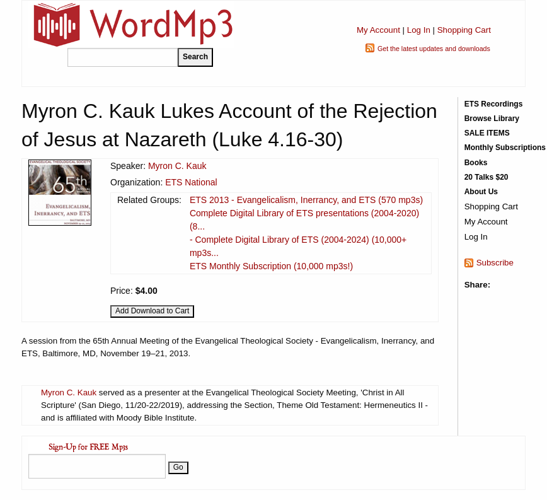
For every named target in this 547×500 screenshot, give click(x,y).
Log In (418, 30)
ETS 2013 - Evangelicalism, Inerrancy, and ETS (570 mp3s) (306, 200)
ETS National (191, 182)
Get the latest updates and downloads (433, 48)
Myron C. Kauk (177, 166)
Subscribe (495, 262)
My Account (378, 30)
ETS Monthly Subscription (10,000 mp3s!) (271, 266)
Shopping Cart (464, 30)
